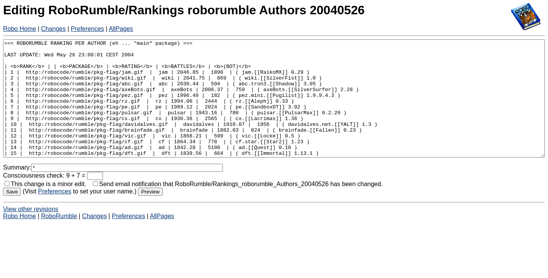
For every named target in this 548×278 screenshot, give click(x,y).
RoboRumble (59, 239)
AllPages (121, 28)
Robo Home (19, 28)
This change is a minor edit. (45, 207)
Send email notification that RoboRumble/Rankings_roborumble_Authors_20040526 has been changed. (238, 207)
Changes (53, 28)
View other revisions (30, 232)
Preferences (87, 28)
